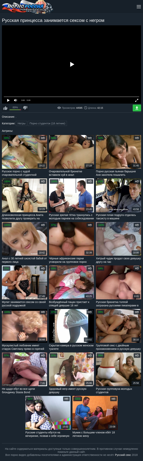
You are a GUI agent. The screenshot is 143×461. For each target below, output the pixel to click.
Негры (21, 123)
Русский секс (123, 454)
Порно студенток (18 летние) (47, 123)
